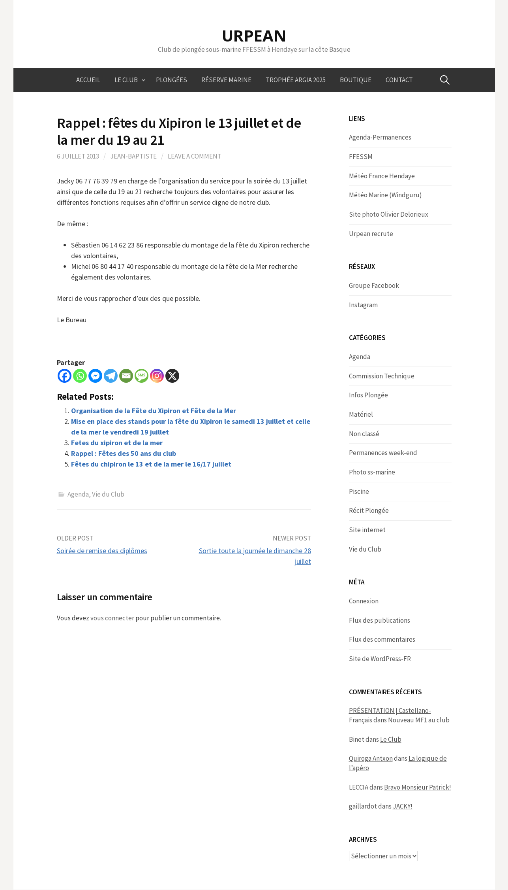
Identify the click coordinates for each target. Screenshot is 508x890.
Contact (399, 80)
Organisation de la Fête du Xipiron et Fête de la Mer (153, 410)
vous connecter (112, 618)
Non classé (364, 433)
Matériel (361, 414)
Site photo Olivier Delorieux (388, 214)
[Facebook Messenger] (95, 376)
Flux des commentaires (382, 639)
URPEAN (254, 35)
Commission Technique (381, 376)
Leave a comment (194, 156)
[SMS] (141, 376)
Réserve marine (226, 80)
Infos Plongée (368, 395)
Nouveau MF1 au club (419, 720)
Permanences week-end (383, 452)
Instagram (363, 304)
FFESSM (361, 156)
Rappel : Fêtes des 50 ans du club (123, 453)
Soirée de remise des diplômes (102, 550)
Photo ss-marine (372, 472)
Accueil (88, 80)
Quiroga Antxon (371, 758)
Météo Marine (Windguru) (385, 195)
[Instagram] (157, 376)
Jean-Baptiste (133, 156)
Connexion (364, 601)
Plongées (171, 80)
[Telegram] (111, 376)
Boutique (355, 80)
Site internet (367, 529)
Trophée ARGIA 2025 (296, 80)
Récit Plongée (369, 510)
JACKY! (402, 806)
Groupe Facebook (374, 285)
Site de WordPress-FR (380, 658)
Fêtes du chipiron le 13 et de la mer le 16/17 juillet (151, 464)
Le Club (126, 80)
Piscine (359, 491)
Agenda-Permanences (380, 137)
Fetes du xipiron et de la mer (117, 442)
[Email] (126, 376)
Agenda (78, 494)
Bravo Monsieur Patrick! (417, 787)
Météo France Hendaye (382, 176)
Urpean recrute (371, 233)
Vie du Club (108, 494)
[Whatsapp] (80, 376)
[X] (172, 376)
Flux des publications (379, 620)
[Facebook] (64, 376)
